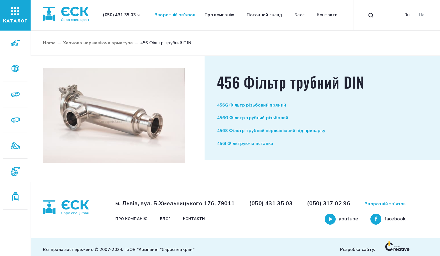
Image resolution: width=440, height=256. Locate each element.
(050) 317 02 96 (328, 203)
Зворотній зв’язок (175, 15)
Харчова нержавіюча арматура (98, 43)
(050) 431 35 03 (270, 203)
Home (49, 43)
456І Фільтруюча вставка (245, 143)
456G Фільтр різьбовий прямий (251, 105)
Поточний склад (264, 15)
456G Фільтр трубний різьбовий (252, 118)
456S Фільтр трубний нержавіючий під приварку (271, 130)
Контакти (327, 15)
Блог (299, 15)
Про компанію (220, 15)
